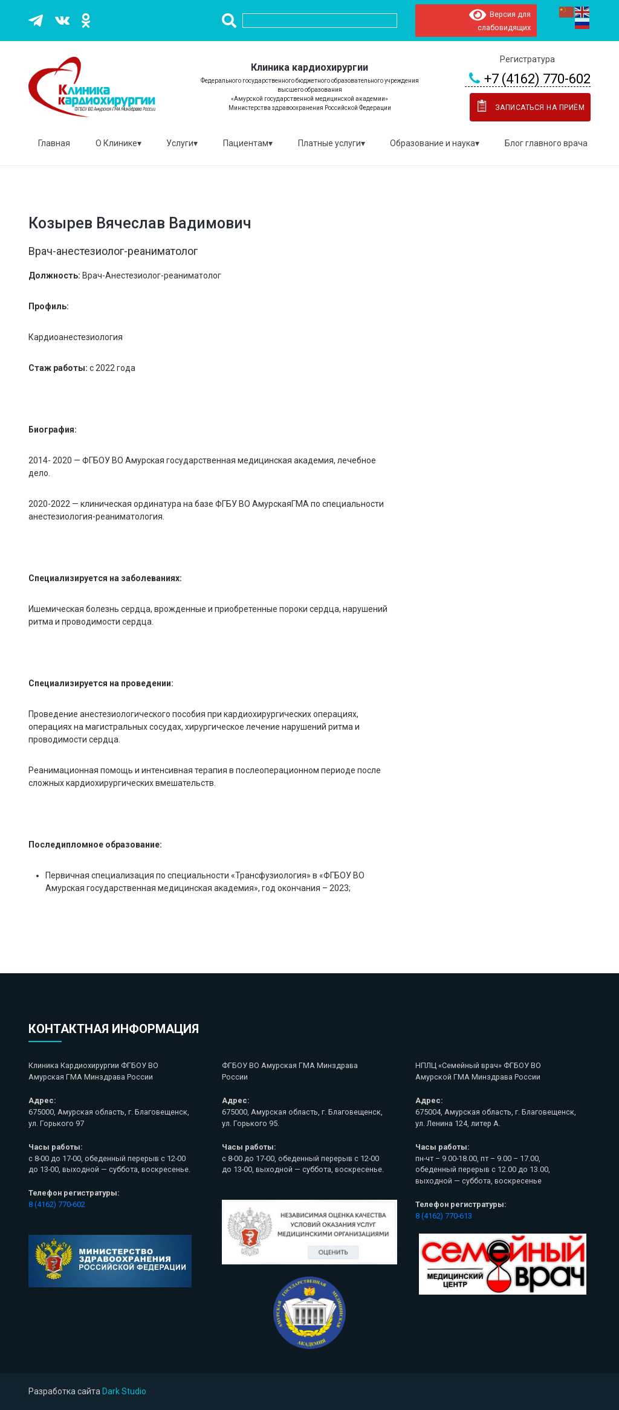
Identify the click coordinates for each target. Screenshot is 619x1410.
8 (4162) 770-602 (56, 1204)
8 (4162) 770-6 (439, 1215)
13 (468, 1215)
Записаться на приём (529, 105)
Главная (54, 143)
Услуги (179, 143)
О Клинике (116, 143)
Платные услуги (329, 143)
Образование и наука (432, 143)
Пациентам (245, 143)
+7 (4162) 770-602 (528, 79)
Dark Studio (124, 1391)
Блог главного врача (546, 143)
